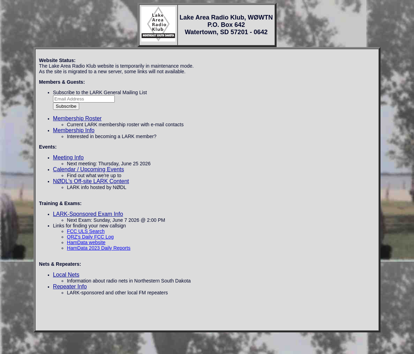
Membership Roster (77, 118)
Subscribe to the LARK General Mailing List (100, 92)
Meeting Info (68, 157)
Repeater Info (70, 286)
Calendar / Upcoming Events (88, 169)
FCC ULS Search (86, 231)
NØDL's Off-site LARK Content (91, 181)
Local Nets (66, 275)
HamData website (86, 242)
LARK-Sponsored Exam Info (88, 214)
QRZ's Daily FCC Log (90, 237)
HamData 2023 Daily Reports (98, 248)
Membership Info (74, 130)
